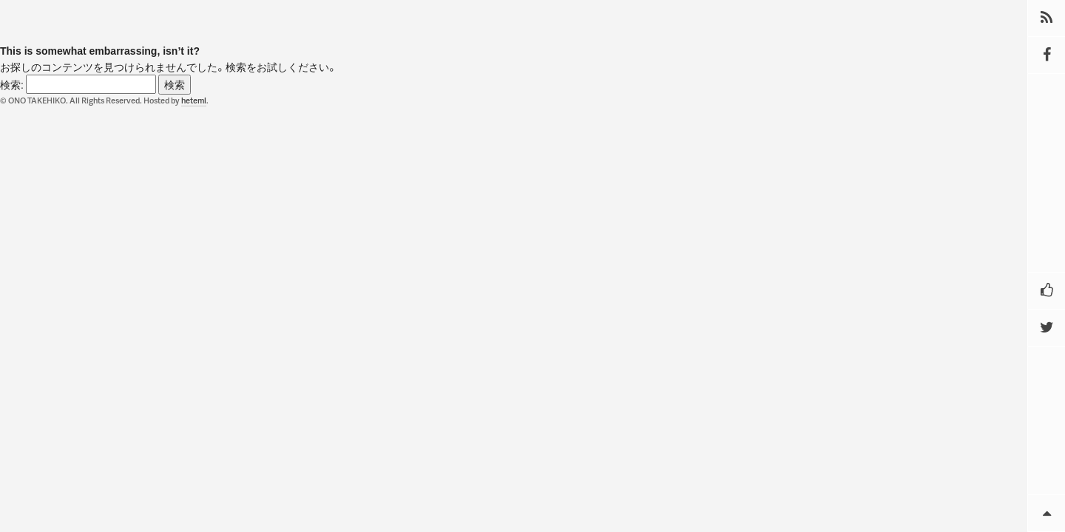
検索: (12, 84)
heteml (193, 100)
